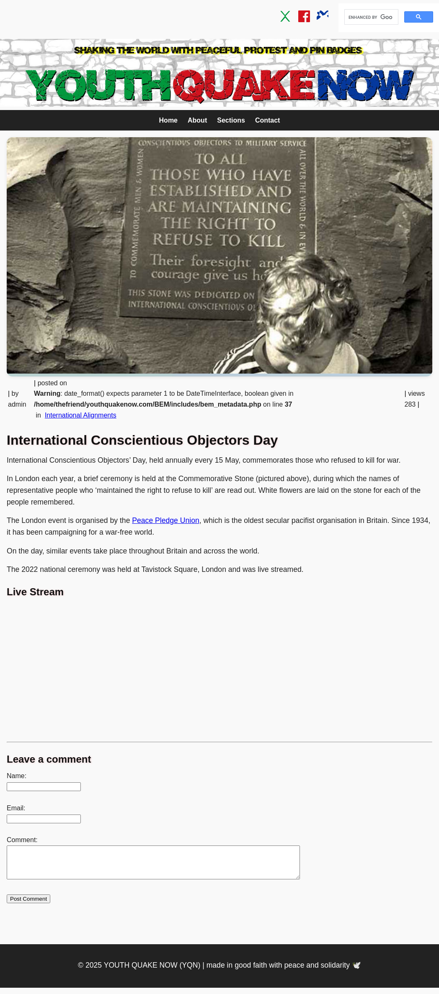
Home (168, 120)
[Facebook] (304, 18)
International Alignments (80, 415)
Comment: (22, 839)
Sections (231, 120)
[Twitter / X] (286, 18)
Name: (16, 775)
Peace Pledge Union (165, 520)
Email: (16, 808)
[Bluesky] (322, 18)
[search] (371, 17)
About (197, 120)
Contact (267, 120)
